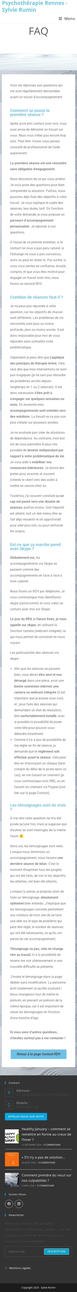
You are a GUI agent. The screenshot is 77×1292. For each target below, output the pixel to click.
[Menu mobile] (67, 18)
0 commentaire (52, 1144)
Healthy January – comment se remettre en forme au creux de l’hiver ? (46, 1134)
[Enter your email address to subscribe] (38, 1251)
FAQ (41, 44)
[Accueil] (34, 44)
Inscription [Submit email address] (56, 1251)
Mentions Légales (20, 1268)
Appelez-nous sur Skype (26, 1116)
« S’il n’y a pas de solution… (43, 1157)
